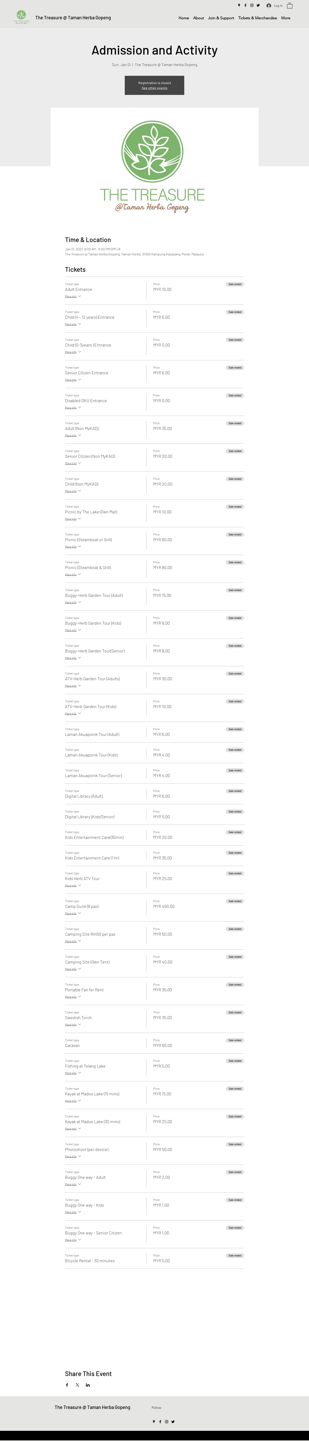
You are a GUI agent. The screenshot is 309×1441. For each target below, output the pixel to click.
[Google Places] (239, 5)
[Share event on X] (77, 1385)
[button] (289, 5)
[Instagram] (252, 5)
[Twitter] (258, 5)
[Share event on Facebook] (67, 1385)
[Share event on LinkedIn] (88, 1385)
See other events (154, 88)
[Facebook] (245, 5)
